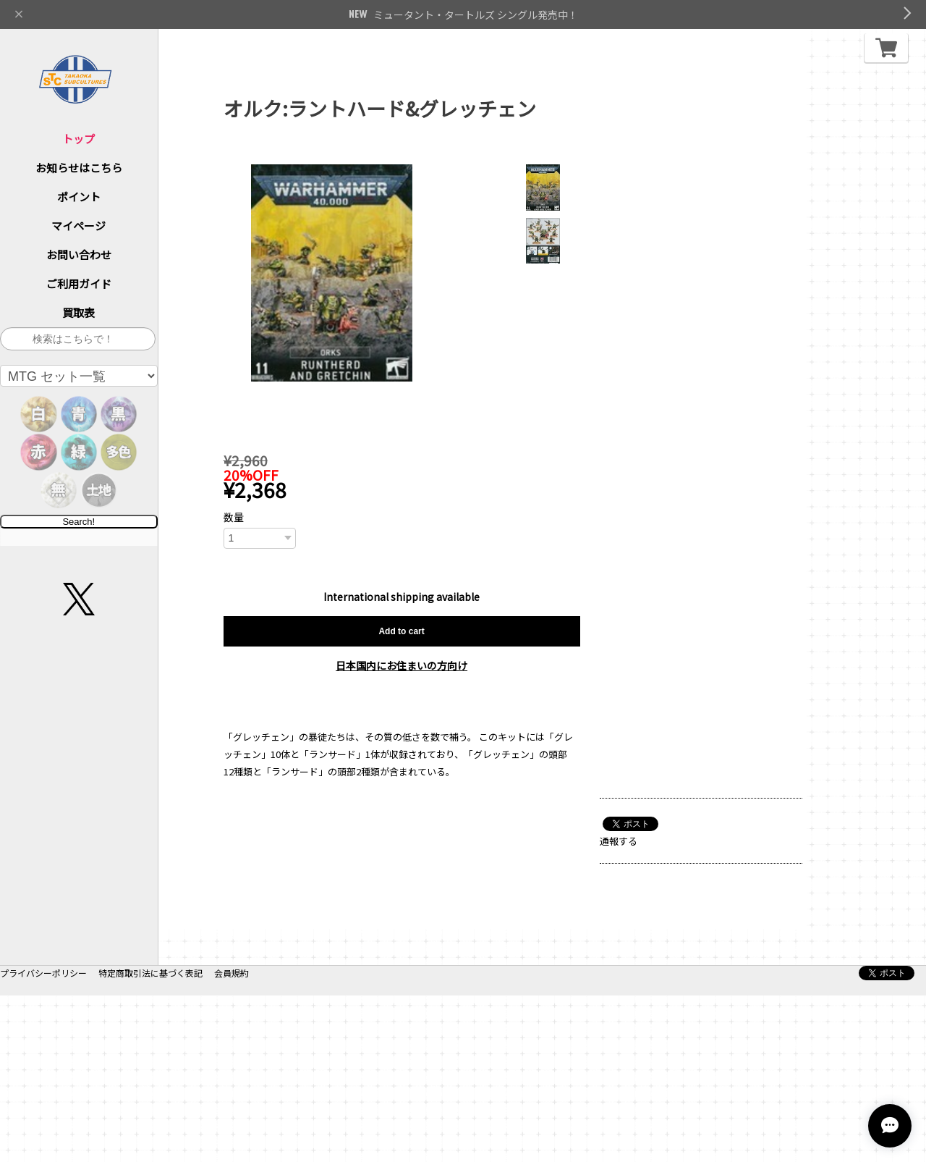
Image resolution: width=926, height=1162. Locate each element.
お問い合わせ (78, 254)
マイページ (78, 225)
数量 (234, 517)
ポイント (79, 196)
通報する (618, 841)
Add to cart (401, 631)
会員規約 (231, 1139)
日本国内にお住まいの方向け (401, 665)
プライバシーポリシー (43, 1139)
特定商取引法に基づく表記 (150, 1139)
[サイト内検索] (78, 338)
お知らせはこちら (78, 167)
